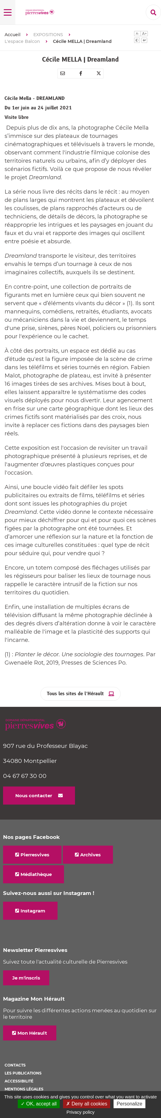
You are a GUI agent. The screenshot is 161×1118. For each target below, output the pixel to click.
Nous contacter (33, 795)
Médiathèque (36, 874)
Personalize (129, 1103)
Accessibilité (19, 1081)
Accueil (13, 34)
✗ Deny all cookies (86, 1103)
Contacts (15, 1065)
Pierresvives (35, 855)
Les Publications (23, 1073)
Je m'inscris (26, 978)
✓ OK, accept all (39, 1103)
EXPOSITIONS (48, 34)
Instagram (33, 911)
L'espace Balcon (22, 41)
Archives (90, 855)
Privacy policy (80, 1112)
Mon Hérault (32, 1033)
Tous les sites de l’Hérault (75, 694)
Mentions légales (24, 1089)
